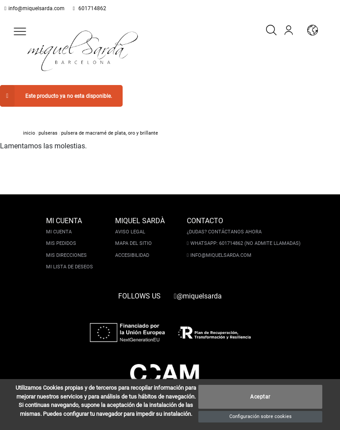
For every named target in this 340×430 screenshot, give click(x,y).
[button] (20, 31)
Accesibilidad (133, 246)
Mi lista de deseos (70, 257)
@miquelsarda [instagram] (197, 287)
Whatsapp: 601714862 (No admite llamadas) (244, 234)
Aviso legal (131, 222)
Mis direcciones (67, 246)
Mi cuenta (60, 222)
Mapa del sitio (134, 234)
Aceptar (260, 397)
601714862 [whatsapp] (87, 8)
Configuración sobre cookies (260, 416)
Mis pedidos (62, 234)
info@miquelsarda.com (35, 8)
